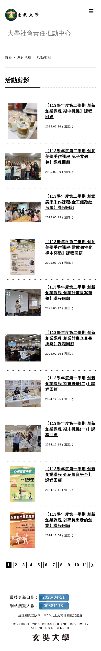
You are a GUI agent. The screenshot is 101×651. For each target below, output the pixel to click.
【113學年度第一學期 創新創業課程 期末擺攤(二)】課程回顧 (70, 383)
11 (84, 565)
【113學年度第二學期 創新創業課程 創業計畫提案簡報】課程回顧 (70, 293)
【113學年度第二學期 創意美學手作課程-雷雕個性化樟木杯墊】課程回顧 (70, 247)
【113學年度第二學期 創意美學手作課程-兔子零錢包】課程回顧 (70, 156)
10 (76, 565)
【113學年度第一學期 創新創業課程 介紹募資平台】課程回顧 (70, 474)
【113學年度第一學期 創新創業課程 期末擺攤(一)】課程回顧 (70, 429)
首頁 (8, 57)
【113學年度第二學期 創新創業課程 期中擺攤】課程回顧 (70, 111)
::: (2, 45)
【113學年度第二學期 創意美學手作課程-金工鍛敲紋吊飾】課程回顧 (70, 202)
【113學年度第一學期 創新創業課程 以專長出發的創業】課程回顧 (70, 520)
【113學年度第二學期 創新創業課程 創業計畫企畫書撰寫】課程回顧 (70, 338)
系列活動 (24, 57)
